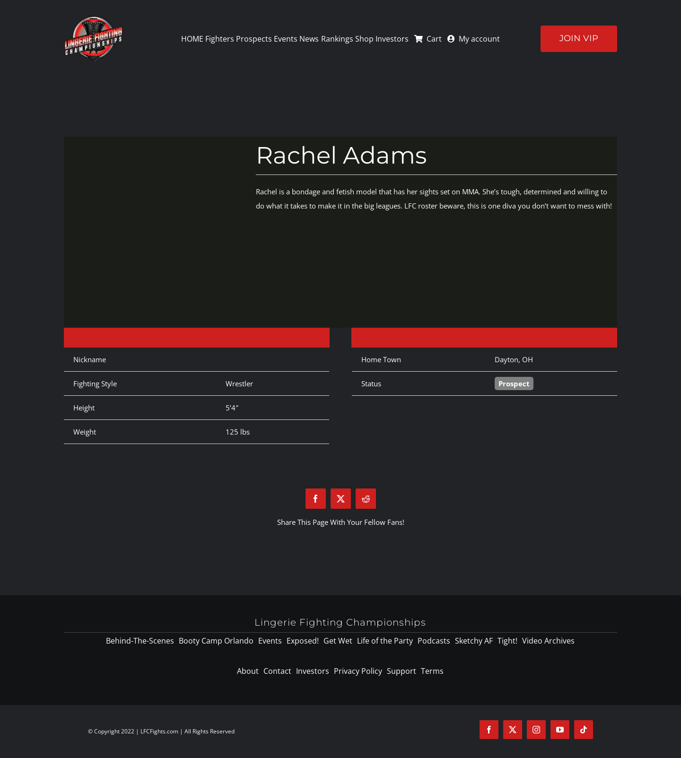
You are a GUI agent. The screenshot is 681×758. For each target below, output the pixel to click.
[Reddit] (365, 498)
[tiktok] (583, 729)
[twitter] (512, 729)
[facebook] (489, 729)
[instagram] (536, 729)
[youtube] (559, 729)
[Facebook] (315, 498)
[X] (340, 498)
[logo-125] (93, 18)
